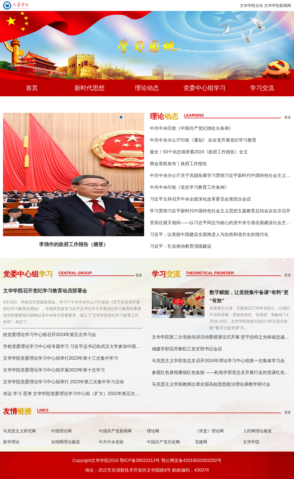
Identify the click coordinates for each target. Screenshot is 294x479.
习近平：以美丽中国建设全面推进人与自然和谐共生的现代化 (209, 234)
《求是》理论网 (209, 431)
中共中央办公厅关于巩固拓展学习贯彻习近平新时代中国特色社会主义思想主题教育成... (220, 175)
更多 (287, 117)
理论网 (153, 431)
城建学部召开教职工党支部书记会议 (187, 348)
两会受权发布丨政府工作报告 (178, 163)
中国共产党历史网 (163, 441)
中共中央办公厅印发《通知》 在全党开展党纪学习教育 (203, 140)
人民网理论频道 (257, 431)
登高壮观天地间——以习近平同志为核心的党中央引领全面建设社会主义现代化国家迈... (220, 222)
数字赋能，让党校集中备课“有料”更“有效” (249, 296)
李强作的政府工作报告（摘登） (73, 244)
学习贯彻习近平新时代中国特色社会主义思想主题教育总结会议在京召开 (220, 210)
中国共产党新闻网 (115, 431)
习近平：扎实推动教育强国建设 (180, 246)
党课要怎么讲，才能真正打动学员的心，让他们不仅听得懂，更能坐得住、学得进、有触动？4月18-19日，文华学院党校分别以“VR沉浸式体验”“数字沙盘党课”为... (249, 318)
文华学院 (251, 441)
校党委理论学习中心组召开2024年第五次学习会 (49, 334)
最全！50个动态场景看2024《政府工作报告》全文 (199, 152)
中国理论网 (61, 431)
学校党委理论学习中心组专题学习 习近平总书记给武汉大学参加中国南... (72, 346)
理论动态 (147, 87)
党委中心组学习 (204, 87)
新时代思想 (89, 87)
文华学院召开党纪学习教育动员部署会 (45, 291)
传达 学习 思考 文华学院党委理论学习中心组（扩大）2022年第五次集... (72, 393)
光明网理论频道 (65, 441)
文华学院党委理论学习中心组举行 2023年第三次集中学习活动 (63, 381)
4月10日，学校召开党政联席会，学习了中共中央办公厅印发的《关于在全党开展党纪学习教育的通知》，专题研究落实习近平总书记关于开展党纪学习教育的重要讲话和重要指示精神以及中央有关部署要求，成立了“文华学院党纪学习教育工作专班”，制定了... (72, 312)
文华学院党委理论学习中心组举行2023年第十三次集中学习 (60, 358)
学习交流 (262, 87)
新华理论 (11, 441)
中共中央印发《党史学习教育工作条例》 (189, 187)
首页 (32, 87)
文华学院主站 (251, 5)
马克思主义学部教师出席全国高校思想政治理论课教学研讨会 (211, 384)
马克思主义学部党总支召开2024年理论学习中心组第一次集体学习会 (218, 360)
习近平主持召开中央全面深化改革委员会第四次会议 (200, 199)
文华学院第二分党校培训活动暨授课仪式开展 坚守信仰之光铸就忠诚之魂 (221, 337)
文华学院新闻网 (277, 5)
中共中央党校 (111, 441)
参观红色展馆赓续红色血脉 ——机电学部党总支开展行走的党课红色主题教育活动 (221, 372)
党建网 (201, 441)
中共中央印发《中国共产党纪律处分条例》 (191, 128)
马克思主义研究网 (19, 431)
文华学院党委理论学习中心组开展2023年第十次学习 (54, 370)
